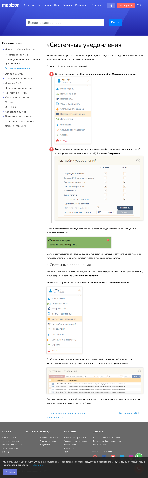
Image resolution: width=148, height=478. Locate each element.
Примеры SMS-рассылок (74, 437)
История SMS (13, 83)
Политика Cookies (100, 445)
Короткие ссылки (15, 111)
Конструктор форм (10, 441)
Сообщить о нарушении (102, 451)
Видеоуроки (45, 445)
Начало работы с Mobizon (20, 49)
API (25, 437)
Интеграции (31, 432)
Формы (9, 102)
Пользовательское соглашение (106, 437)
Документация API (16, 126)
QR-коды (10, 107)
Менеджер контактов (12, 445)
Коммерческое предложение (76, 441)
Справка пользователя (50, 437)
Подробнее (37, 465)
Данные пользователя (18, 116)
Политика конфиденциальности (106, 441)
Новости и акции (71, 445)
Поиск (115, 22)
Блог (65, 452)
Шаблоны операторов (18, 78)
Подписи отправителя (18, 88)
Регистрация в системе (16, 54)
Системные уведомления (17, 68)
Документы (68, 448)
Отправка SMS (14, 74)
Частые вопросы (48, 441)
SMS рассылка (9, 437)
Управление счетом (17, 97)
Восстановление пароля (20, 121)
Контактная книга (16, 92)
